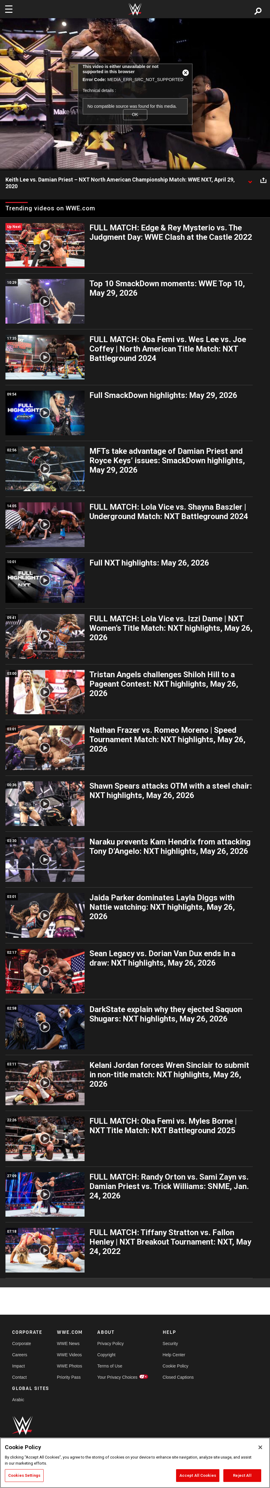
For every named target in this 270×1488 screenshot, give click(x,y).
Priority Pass (69, 1377)
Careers (19, 1354)
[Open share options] (263, 180)
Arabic (18, 1399)
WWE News (68, 1343)
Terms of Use (109, 1366)
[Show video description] (250, 180)
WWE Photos (69, 1366)
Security (170, 1343)
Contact (19, 1377)
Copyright (106, 1354)
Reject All (242, 1475)
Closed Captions (178, 1377)
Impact (18, 1366)
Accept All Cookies (197, 1475)
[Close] (260, 1447)
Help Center (174, 1354)
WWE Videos (69, 1354)
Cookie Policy (175, 1366)
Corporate (21, 1343)
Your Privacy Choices (117, 1377)
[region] (135, 1463)
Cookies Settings (24, 1475)
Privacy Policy (110, 1343)
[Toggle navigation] (9, 9)
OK (135, 114)
